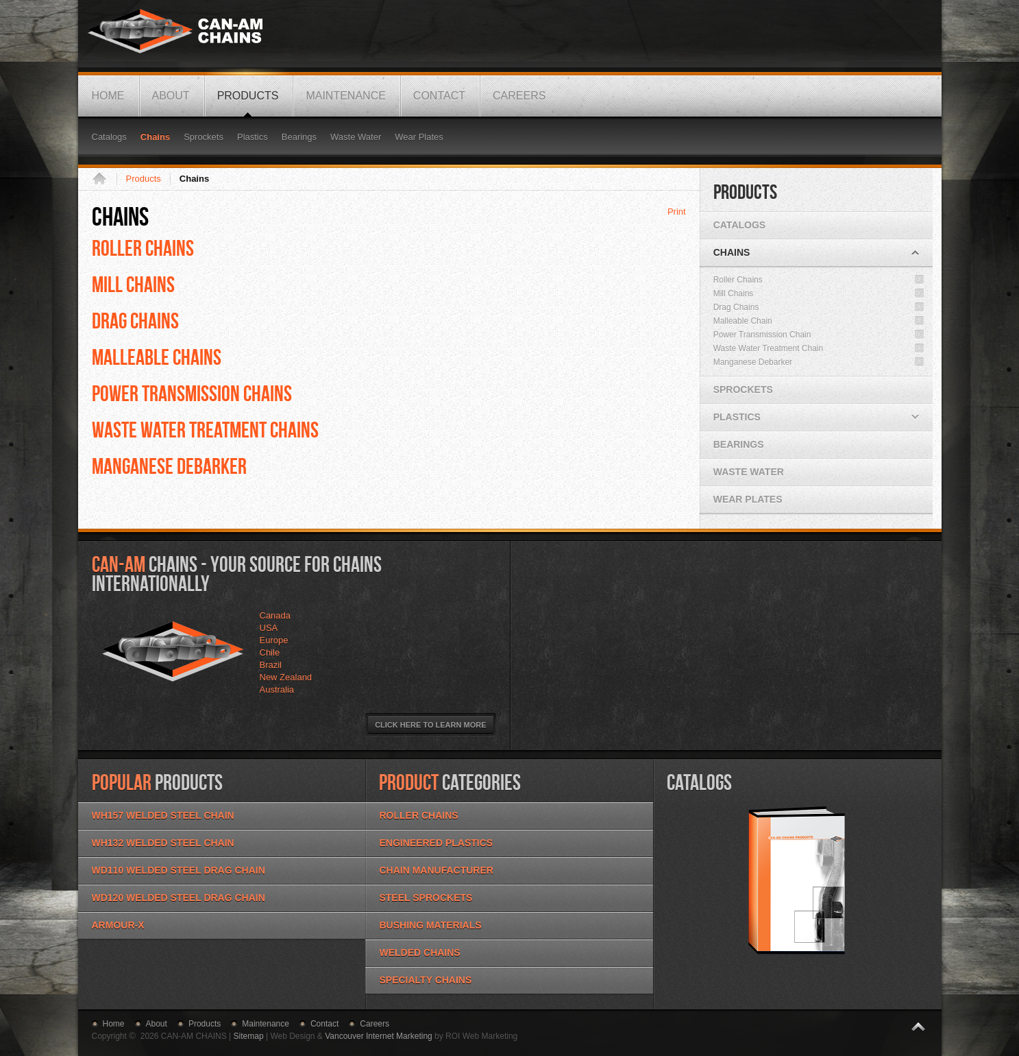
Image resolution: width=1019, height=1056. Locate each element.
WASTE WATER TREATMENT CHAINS (205, 429)
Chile (270, 652)
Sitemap (249, 1036)
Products (143, 178)
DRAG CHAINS (135, 320)
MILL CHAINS (133, 284)
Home (104, 179)
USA (269, 628)
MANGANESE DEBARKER (169, 465)
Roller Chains (143, 247)
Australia (277, 689)
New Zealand (286, 677)
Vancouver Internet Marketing (378, 1036)
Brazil (271, 665)
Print (676, 211)
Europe (274, 640)
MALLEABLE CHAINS (156, 356)
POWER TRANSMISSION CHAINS (192, 393)
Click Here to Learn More (430, 725)
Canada (275, 615)
